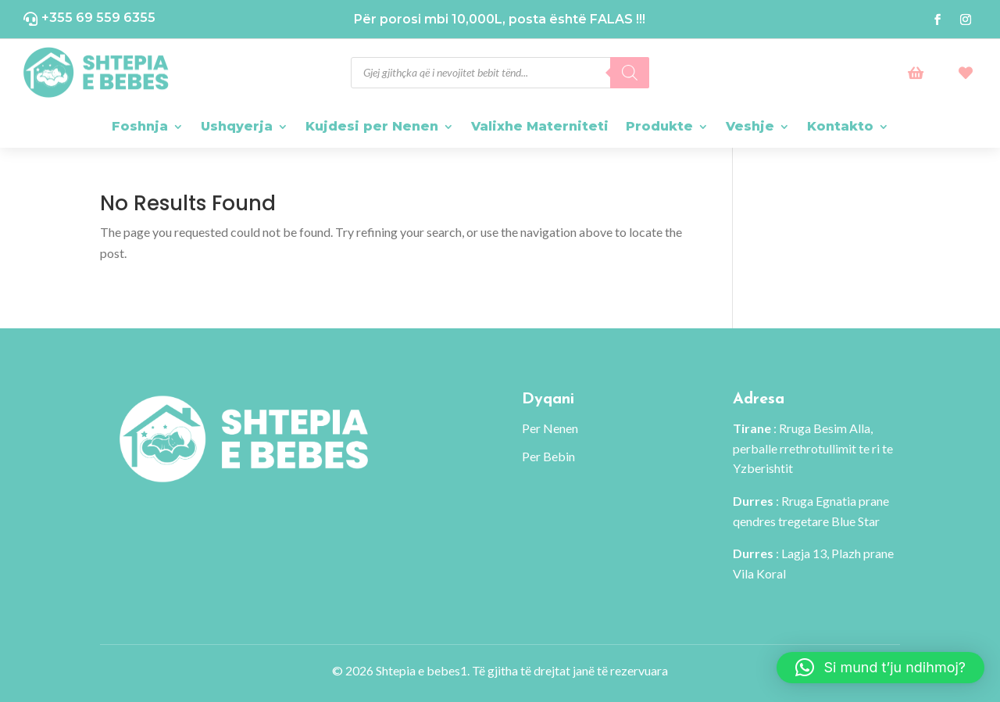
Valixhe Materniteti (540, 126)
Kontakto (840, 126)
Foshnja (140, 126)
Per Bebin (548, 456)
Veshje (750, 126)
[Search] (629, 72)
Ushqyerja (237, 126)
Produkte (659, 126)
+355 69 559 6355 (98, 17)
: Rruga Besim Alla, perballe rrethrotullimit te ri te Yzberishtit (813, 448)
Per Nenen (550, 428)
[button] (880, 667)
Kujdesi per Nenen (371, 126)
